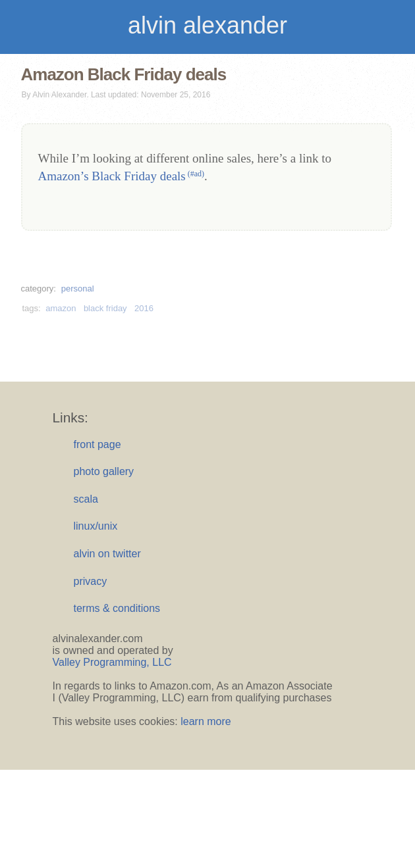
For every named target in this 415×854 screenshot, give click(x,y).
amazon (60, 308)
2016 (143, 308)
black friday (105, 308)
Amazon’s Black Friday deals (121, 176)
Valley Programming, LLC (112, 662)
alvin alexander (207, 25)
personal (77, 288)
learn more (205, 721)
